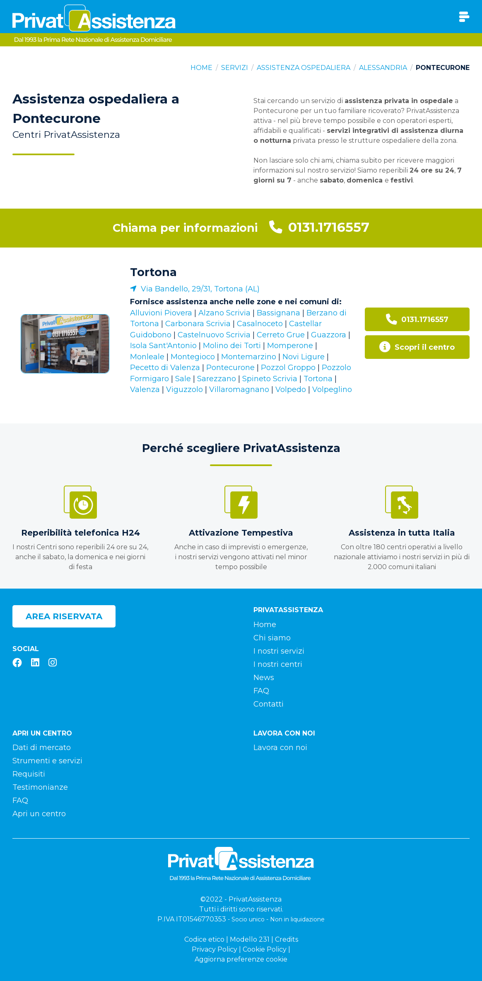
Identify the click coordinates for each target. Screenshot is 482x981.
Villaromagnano (239, 389)
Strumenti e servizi (47, 760)
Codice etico (204, 939)
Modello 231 (250, 939)
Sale (183, 378)
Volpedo (290, 389)
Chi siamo (272, 637)
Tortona (153, 272)
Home (201, 68)
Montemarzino (248, 356)
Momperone (290, 345)
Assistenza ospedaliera (303, 68)
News (263, 677)
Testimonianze (40, 787)
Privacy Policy (214, 949)
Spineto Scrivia (269, 378)
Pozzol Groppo (288, 367)
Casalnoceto (260, 323)
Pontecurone (230, 367)
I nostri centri (277, 664)
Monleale (147, 356)
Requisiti (28, 774)
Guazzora (328, 334)
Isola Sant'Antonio (163, 345)
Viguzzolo (184, 389)
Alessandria (383, 68)
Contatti (268, 704)
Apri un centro (39, 813)
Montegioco (193, 356)
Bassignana (278, 312)
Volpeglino (332, 389)
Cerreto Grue (281, 334)
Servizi (234, 68)
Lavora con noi (280, 747)
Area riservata (64, 616)
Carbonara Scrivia (198, 323)
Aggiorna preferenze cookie (241, 959)
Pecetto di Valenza (165, 367)
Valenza (145, 389)
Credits (286, 939)
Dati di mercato (41, 747)
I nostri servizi (278, 651)
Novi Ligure (303, 356)
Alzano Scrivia (224, 312)
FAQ (261, 690)
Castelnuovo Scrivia (214, 334)
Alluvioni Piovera (161, 312)
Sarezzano (216, 378)
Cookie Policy (265, 949)
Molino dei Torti (232, 345)
